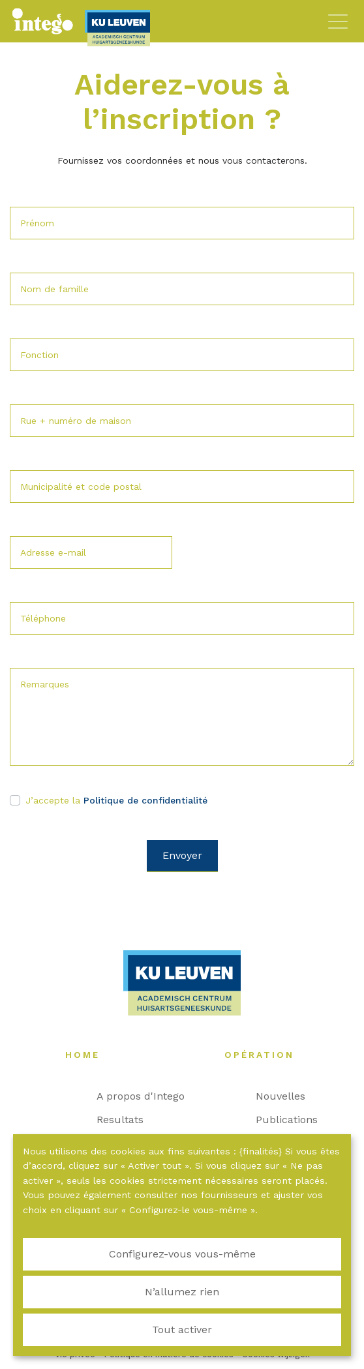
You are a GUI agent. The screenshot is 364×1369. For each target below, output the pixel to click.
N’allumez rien (182, 1292)
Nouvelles (287, 1096)
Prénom (37, 223)
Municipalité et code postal (81, 486)
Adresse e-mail (53, 552)
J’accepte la (116, 800)
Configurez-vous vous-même (182, 1254)
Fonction (39, 355)
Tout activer (182, 1329)
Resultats (127, 1119)
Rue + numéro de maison (75, 420)
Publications (293, 1119)
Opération (265, 1054)
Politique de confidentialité (145, 800)
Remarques (44, 684)
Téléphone (43, 618)
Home (89, 1054)
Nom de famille (54, 289)
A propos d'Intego (147, 1096)
